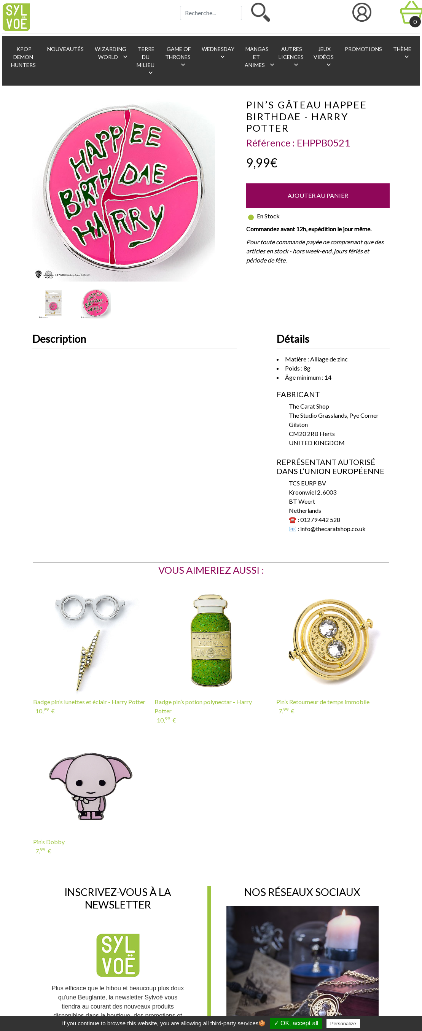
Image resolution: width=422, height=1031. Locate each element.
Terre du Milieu (145, 61)
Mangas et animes (258, 57)
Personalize (343, 1023)
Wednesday (217, 53)
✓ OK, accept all (296, 1023)
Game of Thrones (178, 57)
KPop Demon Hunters (23, 57)
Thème (401, 53)
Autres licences (291, 57)
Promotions (363, 49)
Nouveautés (65, 49)
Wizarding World (111, 53)
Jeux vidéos (324, 57)
